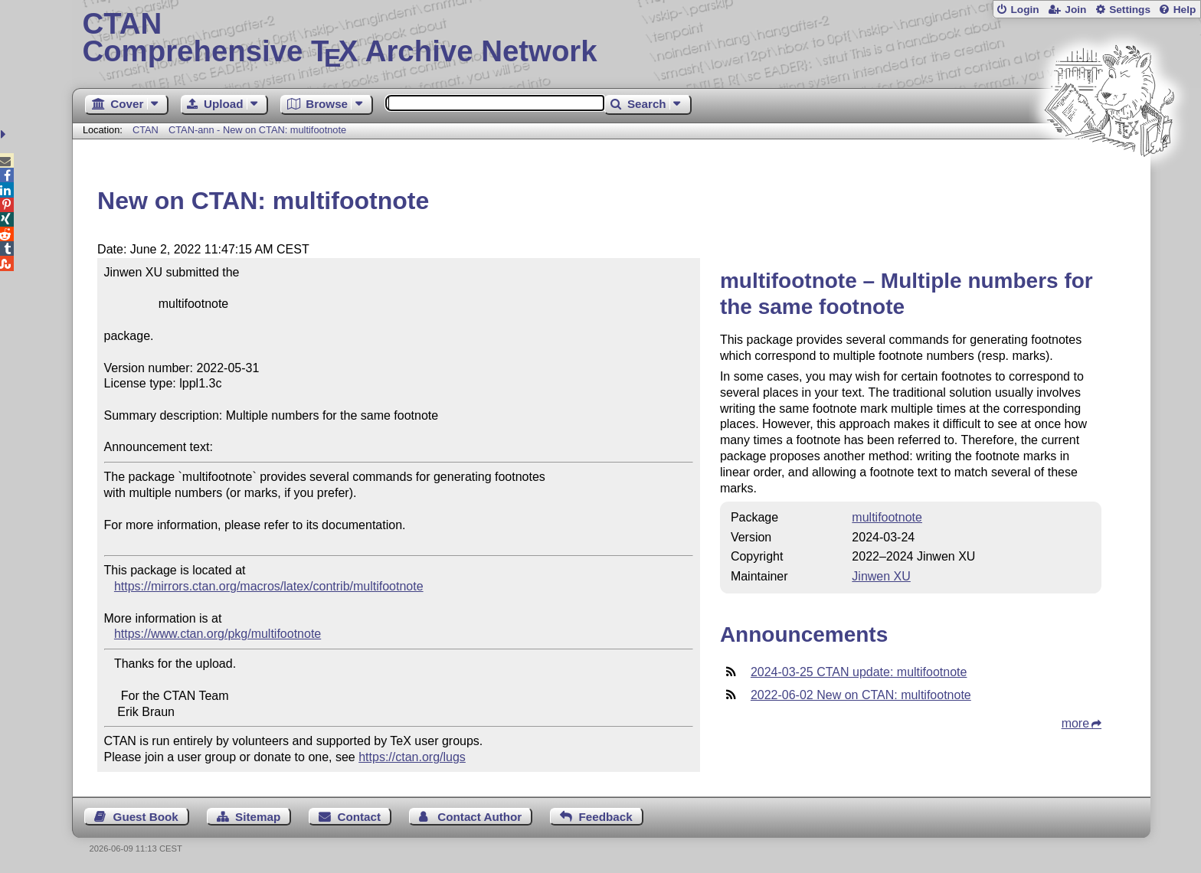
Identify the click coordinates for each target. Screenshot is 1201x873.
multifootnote (887, 517)
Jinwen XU (881, 576)
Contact (359, 816)
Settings (1129, 9)
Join (1075, 9)
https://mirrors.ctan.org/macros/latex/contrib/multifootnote (269, 586)
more (1075, 723)
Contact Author (479, 816)
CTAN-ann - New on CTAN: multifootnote (257, 130)
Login (1024, 9)
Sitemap (257, 816)
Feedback (606, 816)
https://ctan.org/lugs (412, 756)
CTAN (146, 130)
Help (1184, 9)
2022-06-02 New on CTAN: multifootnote (861, 694)
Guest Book (145, 816)
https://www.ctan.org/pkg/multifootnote (217, 633)
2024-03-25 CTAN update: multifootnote (859, 671)
